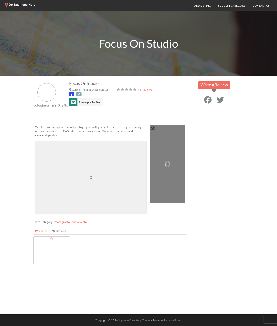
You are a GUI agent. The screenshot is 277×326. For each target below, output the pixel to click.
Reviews (59, 230)
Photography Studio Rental (91, 102)
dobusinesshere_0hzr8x (50, 105)
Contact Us (261, 5)
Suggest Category (231, 5)
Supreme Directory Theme (134, 320)
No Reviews (144, 89)
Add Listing (202, 5)
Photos (41, 230)
